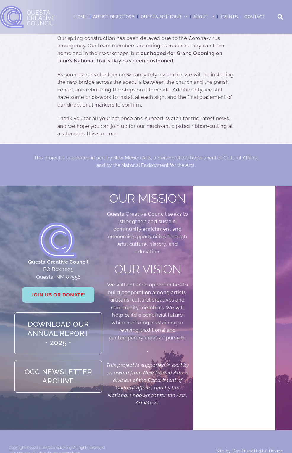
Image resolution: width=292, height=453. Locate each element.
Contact (254, 16)
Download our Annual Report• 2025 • (58, 325)
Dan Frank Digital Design (257, 436)
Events (229, 16)
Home (80, 16)
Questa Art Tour (164, 16)
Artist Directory (113, 16)
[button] (280, 17)
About (203, 16)
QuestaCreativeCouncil (41, 18)
